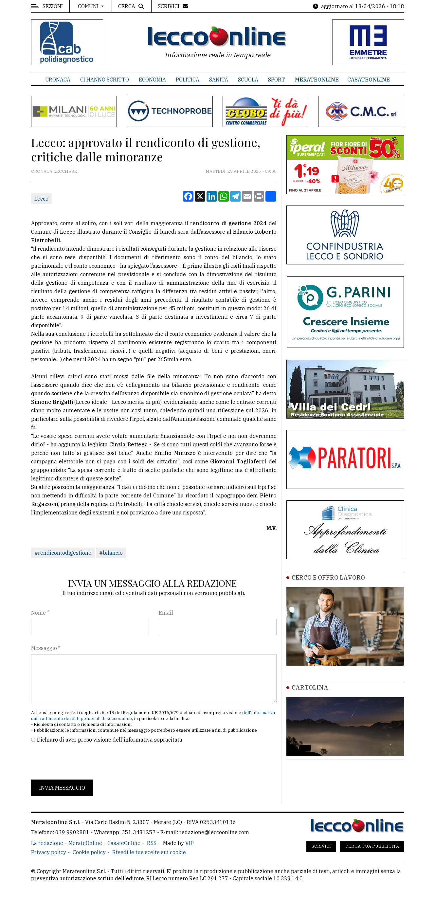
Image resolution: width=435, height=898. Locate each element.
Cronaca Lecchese (54, 171)
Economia (152, 79)
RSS (151, 843)
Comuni (89, 6)
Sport (276, 79)
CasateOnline (368, 79)
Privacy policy (48, 852)
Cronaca (57, 79)
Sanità (218, 79)
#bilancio (111, 552)
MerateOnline (317, 79)
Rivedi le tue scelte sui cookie (149, 852)
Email (166, 612)
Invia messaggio (62, 787)
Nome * (40, 612)
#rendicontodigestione (62, 552)
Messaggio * (46, 648)
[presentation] (81, 761)
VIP (189, 843)
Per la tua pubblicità (372, 846)
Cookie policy (89, 852)
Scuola (248, 79)
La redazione (47, 843)
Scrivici (321, 846)
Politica (187, 79)
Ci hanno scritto (104, 79)
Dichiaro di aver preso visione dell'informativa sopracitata (109, 739)
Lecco (41, 198)
